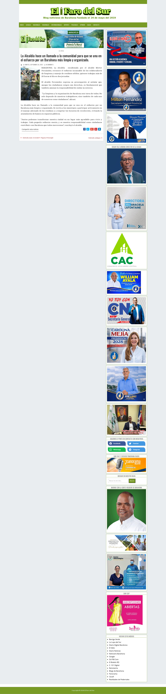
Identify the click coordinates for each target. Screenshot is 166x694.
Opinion (82, 25)
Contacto (96, 25)
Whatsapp (115, 449)
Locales (28, 25)
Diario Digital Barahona (118, 645)
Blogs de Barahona (116, 671)
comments (49, 65)
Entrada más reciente (31, 138)
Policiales (74, 25)
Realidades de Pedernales (119, 679)
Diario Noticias (115, 651)
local (62, 51)
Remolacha (113, 668)
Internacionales (56, 25)
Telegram (134, 449)
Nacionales (36, 25)
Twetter (134, 443)
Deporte (66, 25)
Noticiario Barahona (117, 654)
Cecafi (111, 676)
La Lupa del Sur (115, 642)
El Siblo (112, 648)
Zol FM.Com (113, 659)
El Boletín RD (114, 662)
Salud (89, 25)
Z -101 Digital (114, 665)
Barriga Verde (114, 639)
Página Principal (47, 138)
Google (112, 656)
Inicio (22, 25)
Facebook (114, 443)
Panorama (113, 674)
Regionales (45, 25)
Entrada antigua (94, 138)
